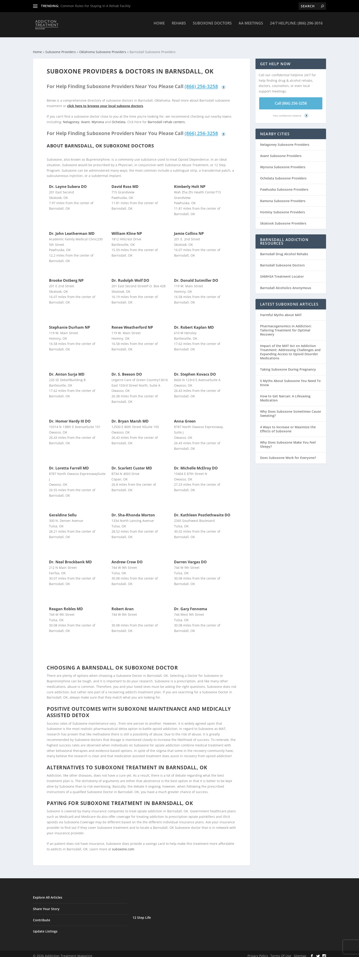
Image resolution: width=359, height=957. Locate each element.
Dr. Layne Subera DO (68, 182)
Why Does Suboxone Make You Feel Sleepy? (288, 440)
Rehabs (179, 26)
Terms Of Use (280, 951)
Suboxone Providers (60, 48)
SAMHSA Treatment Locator (282, 272)
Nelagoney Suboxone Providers (284, 140)
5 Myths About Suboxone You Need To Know (290, 378)
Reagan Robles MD (66, 604)
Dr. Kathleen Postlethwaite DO (202, 510)
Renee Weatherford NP (132, 323)
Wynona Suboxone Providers (282, 163)
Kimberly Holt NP (189, 182)
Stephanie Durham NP (69, 323)
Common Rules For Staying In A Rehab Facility (95, 6)
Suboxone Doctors (212, 26)
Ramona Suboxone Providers (282, 197)
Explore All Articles (47, 893)
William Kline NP (127, 229)
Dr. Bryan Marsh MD (130, 417)
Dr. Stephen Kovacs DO (195, 370)
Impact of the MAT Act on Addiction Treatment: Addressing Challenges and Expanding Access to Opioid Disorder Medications (290, 347)
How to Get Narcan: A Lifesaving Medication (285, 394)
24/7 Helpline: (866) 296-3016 (296, 26)
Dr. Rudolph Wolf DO (130, 276)
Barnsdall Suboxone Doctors (282, 261)
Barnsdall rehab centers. (167, 118)
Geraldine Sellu (63, 510)
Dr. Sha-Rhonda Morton (133, 510)
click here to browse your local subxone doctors (105, 102)
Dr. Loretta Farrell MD (69, 463)
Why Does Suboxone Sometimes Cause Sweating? (290, 409)
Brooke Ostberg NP (66, 276)
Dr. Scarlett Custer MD (132, 463)
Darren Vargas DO (190, 557)
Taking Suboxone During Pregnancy (288, 365)
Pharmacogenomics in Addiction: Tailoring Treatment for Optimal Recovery (286, 326)
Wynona (98, 118)
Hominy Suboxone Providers (282, 208)
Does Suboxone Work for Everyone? (288, 453)
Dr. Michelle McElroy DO (196, 463)
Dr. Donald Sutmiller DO (196, 276)
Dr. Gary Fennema (190, 604)
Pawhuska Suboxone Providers (284, 185)
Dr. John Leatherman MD (72, 229)
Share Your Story (46, 905)
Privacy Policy (257, 951)
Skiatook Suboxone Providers (283, 219)
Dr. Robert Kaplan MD (194, 323)
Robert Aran (123, 604)
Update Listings (45, 927)
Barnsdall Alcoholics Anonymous (285, 284)
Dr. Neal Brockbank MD (70, 557)
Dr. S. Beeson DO (127, 370)
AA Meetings (251, 26)
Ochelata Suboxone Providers (283, 174)
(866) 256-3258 (201, 82)
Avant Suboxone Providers (281, 151)
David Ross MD (125, 182)
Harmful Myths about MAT (281, 311)
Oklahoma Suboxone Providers (102, 48)
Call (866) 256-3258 (291, 99)
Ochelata (118, 118)
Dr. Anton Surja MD (66, 370)
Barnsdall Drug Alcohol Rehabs (284, 250)
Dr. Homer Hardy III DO (70, 417)
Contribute (41, 916)
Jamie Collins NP (189, 229)
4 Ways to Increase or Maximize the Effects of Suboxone (288, 425)
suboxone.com (123, 845)
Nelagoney (71, 118)
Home (159, 26)
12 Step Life (142, 913)
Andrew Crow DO (127, 557)
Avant (85, 118)
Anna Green (185, 417)
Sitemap (300, 951)
